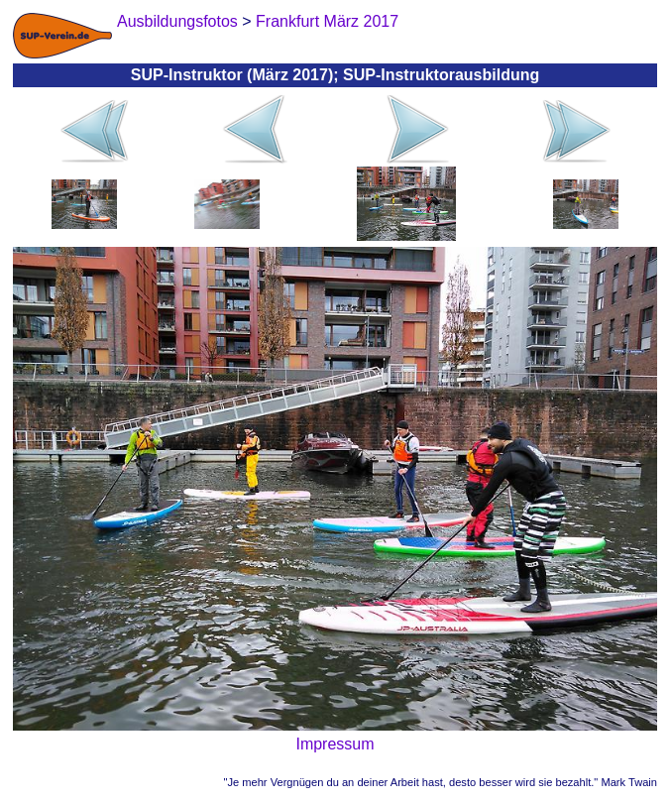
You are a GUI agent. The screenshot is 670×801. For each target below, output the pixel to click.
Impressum (334, 744)
